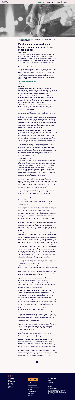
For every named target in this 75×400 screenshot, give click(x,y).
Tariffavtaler (31, 393)
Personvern (50, 386)
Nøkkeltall (20, 83)
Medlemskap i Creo (33, 382)
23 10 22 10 (10, 390)
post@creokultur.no (11, 393)
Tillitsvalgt (30, 395)
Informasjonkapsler (52, 388)
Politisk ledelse (32, 391)
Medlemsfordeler (32, 385)
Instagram (50, 382)
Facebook (50, 380)
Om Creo (30, 389)
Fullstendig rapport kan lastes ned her (27, 81)
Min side (58, 2)
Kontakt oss (41, 2)
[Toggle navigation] (70, 2)
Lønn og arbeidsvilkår (33, 387)
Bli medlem (50, 2)
